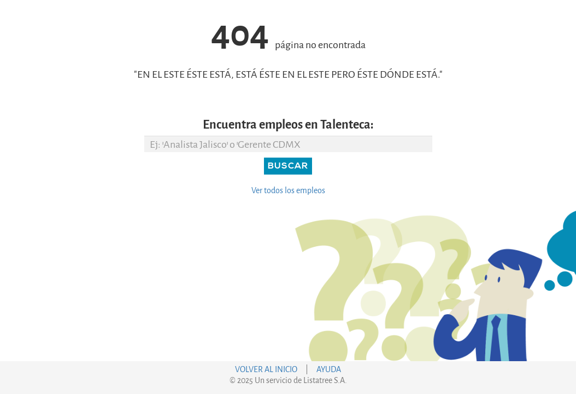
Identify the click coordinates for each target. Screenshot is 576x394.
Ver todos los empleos (288, 191)
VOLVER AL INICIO (266, 369)
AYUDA (328, 369)
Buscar (288, 165)
